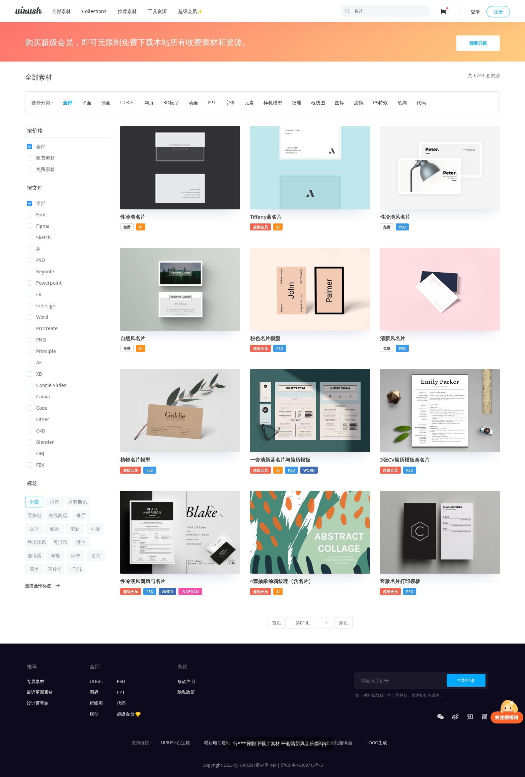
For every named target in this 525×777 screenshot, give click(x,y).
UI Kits (96, 681)
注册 (498, 11)
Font (36, 214)
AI (34, 249)
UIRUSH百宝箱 (175, 743)
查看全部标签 (42, 586)
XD (34, 374)
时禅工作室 (256, 743)
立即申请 (466, 680)
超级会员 (260, 226)
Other (38, 419)
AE (34, 362)
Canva (38, 396)
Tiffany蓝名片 (266, 216)
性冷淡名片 (132, 216)
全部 (36, 146)
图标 (94, 692)
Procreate (42, 328)
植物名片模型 (135, 459)
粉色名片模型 (265, 338)
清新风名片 (392, 338)
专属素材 (35, 681)
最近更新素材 (40, 692)
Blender (40, 442)
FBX (35, 465)
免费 (127, 226)
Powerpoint (44, 283)
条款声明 (186, 681)
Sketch (39, 237)
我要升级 (478, 43)
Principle (41, 351)
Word (37, 317)
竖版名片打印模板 (400, 581)
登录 (475, 11)
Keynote (40, 271)
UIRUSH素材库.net (258, 765)
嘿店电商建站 (217, 743)
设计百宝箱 (38, 703)
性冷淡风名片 (395, 216)
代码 (121, 703)
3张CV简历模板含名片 (405, 459)
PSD (36, 260)
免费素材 (41, 169)
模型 (94, 714)
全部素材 (61, 11)
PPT (121, 692)
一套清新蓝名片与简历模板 (280, 459)
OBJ (35, 453)
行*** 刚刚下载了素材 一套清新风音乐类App (333, 743)
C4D (36, 430)
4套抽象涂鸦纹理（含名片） (281, 581)
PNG (36, 339)
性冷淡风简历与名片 (142, 581)
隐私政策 (186, 692)
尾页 (343, 622)
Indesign (41, 305)
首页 (276, 622)
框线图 (96, 703)
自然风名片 (132, 338)
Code (37, 408)
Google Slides (46, 385)
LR (34, 294)
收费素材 (41, 158)
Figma (38, 226)
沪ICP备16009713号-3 (302, 765)
